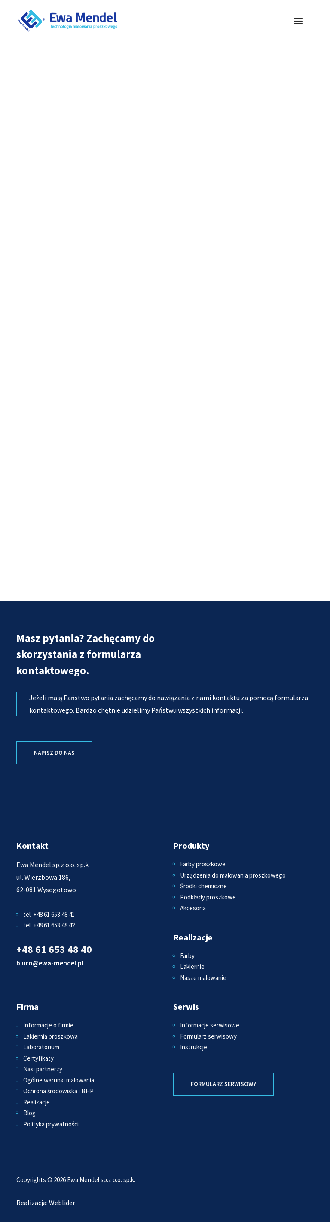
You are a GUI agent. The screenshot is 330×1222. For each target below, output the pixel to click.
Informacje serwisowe (209, 1025)
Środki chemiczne (203, 886)
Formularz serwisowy (208, 1036)
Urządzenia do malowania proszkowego (233, 875)
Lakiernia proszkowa (50, 1036)
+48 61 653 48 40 (54, 949)
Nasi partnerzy (42, 1069)
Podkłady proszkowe (208, 897)
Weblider (62, 1202)
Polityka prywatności (51, 1124)
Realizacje (36, 1102)
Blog (29, 1113)
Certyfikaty (38, 1058)
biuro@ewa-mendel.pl (49, 962)
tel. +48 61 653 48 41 (49, 914)
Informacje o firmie (48, 1025)
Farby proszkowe (203, 864)
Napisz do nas (54, 753)
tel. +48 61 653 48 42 (49, 925)
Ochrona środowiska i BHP (58, 1091)
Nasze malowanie (203, 978)
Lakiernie (192, 966)
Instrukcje (193, 1047)
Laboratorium (41, 1047)
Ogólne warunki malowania (58, 1080)
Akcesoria (193, 908)
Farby (187, 956)
